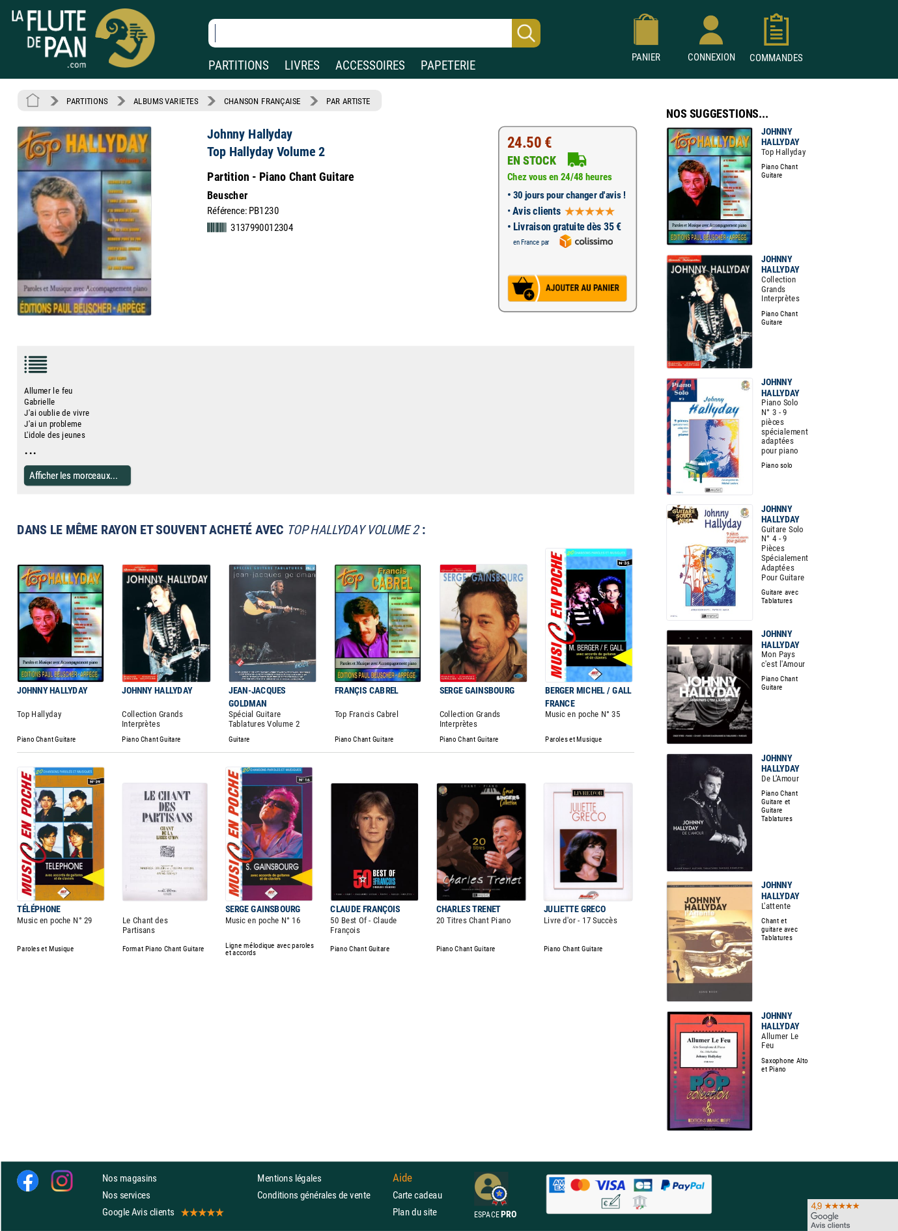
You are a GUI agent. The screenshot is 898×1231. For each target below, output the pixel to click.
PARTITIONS (238, 65)
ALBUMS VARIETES (165, 101)
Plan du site (415, 1212)
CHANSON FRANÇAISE (262, 101)
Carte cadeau (417, 1194)
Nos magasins (129, 1178)
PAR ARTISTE (348, 101)
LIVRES (302, 65)
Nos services (126, 1194)
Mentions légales (289, 1178)
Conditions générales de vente (322, 1194)
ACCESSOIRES (370, 65)
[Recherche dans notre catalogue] (374, 33)
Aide (402, 1177)
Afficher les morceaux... (73, 475)
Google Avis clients (162, 1212)
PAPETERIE (448, 65)
